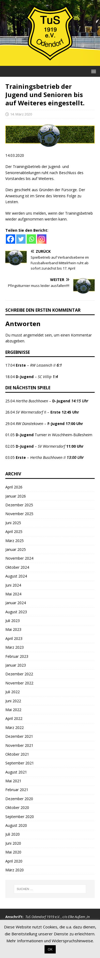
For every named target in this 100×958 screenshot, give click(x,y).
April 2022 (13, 718)
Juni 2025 (13, 522)
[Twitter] (21, 239)
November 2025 (19, 513)
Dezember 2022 (19, 673)
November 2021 (19, 745)
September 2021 (19, 762)
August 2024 (16, 576)
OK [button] (50, 949)
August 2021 (16, 772)
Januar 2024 (15, 602)
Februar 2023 (16, 656)
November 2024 (19, 558)
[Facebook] (10, 239)
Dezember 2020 (19, 798)
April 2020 (13, 861)
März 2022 (14, 727)
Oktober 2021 (17, 754)
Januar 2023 (15, 665)
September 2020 (19, 816)
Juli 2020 (12, 834)
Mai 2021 (13, 780)
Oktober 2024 (17, 567)
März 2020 (14, 869)
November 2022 (19, 683)
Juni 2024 (13, 585)
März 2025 (14, 540)
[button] (93, 71)
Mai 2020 (13, 852)
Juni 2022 (13, 700)
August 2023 (16, 611)
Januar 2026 (15, 496)
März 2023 (14, 647)
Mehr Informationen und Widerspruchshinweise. (50, 940)
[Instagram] (41, 239)
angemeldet (33, 335)
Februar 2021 (16, 789)
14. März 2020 (21, 114)
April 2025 (13, 531)
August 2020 (16, 825)
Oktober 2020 (17, 807)
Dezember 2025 (19, 504)
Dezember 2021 (19, 736)
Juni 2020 (13, 843)
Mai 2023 (13, 629)
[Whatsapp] (31, 239)
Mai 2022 (13, 709)
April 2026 (13, 487)
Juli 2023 (12, 620)
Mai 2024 (13, 593)
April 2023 (13, 638)
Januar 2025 (15, 549)
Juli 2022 (12, 691)
